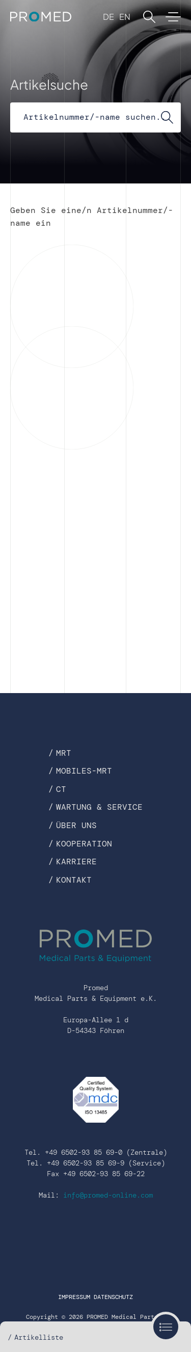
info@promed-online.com (108, 1195)
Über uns (76, 825)
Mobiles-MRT (84, 770)
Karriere (76, 861)
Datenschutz (113, 1297)
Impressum (74, 1297)
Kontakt (74, 879)
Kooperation (84, 843)
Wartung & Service (99, 807)
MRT (63, 753)
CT (61, 789)
